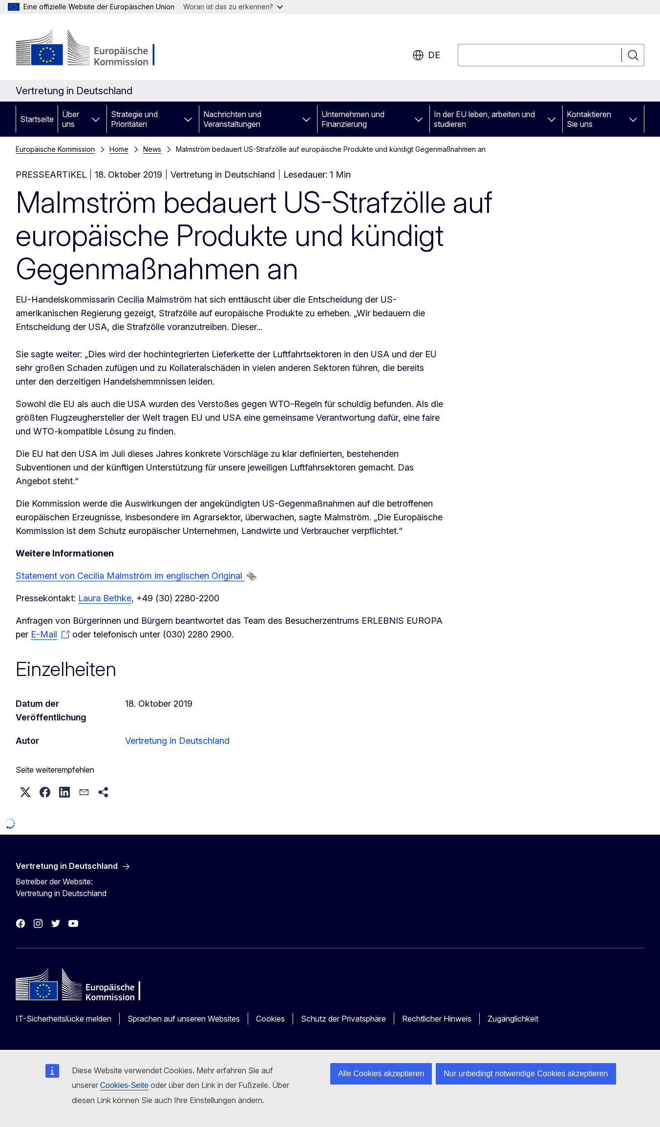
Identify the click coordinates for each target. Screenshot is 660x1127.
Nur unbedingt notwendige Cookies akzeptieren (526, 1073)
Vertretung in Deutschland (177, 741)
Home (118, 149)
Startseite (37, 119)
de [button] (426, 55)
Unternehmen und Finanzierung (352, 119)
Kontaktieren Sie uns (589, 119)
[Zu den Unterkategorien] (95, 119)
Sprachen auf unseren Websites (184, 1019)
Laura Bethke (104, 598)
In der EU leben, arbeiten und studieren (484, 119)
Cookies (270, 1019)
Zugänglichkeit (513, 1019)
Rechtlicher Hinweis (436, 1019)
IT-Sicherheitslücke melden (63, 1019)
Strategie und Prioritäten (134, 119)
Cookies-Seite (124, 1085)
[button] (25, 792)
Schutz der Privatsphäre (343, 1019)
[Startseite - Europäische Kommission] (94, 48)
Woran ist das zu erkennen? (233, 6)
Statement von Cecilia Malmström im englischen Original (130, 576)
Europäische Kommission (55, 149)
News (152, 149)
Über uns (70, 119)
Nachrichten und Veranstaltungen (232, 119)
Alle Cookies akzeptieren (381, 1073)
